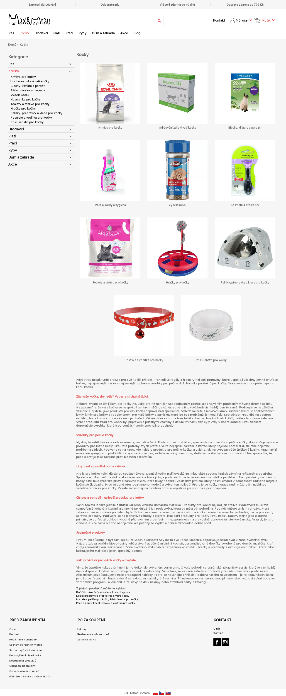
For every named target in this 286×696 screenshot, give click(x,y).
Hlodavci (41, 33)
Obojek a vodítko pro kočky (118, 603)
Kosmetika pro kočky (25, 99)
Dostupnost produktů (22, 660)
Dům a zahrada (103, 33)
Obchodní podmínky (22, 665)
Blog (136, 33)
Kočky (24, 33)
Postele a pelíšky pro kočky (92, 599)
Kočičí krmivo (84, 592)
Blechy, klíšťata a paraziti (27, 86)
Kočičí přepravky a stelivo (92, 595)
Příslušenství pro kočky (27, 122)
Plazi (56, 33)
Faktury (81, 629)
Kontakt (219, 20)
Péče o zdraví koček (88, 603)
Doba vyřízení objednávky (25, 655)
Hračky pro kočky (23, 108)
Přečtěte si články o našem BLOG (29, 676)
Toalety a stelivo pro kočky (30, 104)
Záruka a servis (86, 639)
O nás (12, 629)
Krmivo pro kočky (23, 76)
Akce (124, 33)
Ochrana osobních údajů (24, 671)
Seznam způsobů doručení (25, 650)
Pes (11, 33)
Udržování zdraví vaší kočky (29, 81)
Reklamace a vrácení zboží (93, 634)
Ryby (82, 33)
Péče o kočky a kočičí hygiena (112, 592)
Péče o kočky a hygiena (27, 90)
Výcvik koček (19, 95)
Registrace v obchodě (23, 639)
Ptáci (69, 33)
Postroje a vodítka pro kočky (31, 117)
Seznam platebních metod (25, 644)
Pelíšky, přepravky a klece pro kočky (36, 113)
